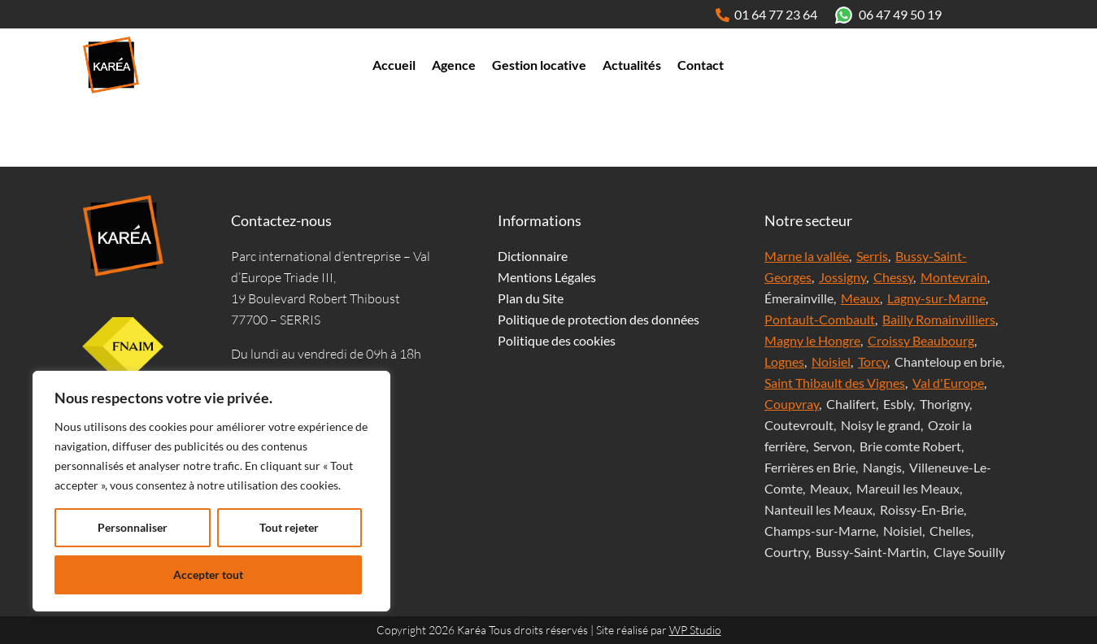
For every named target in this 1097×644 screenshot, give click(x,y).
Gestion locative (539, 64)
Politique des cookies (557, 340)
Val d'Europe (948, 382)
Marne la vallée (806, 255)
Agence (454, 64)
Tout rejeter (289, 527)
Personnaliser (133, 527)
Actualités (632, 64)
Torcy (872, 361)
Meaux (860, 298)
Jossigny (842, 277)
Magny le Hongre (812, 340)
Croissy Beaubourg (921, 340)
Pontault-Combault (819, 319)
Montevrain (954, 277)
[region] (211, 491)
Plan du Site (531, 298)
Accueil (394, 64)
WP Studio (695, 630)
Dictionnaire (533, 255)
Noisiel (831, 361)
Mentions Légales (547, 277)
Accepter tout (208, 574)
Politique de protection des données (598, 319)
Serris (872, 255)
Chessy (893, 277)
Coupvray (791, 403)
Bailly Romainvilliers (938, 319)
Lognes (784, 361)
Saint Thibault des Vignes (834, 382)
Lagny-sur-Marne (936, 298)
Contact (700, 64)
